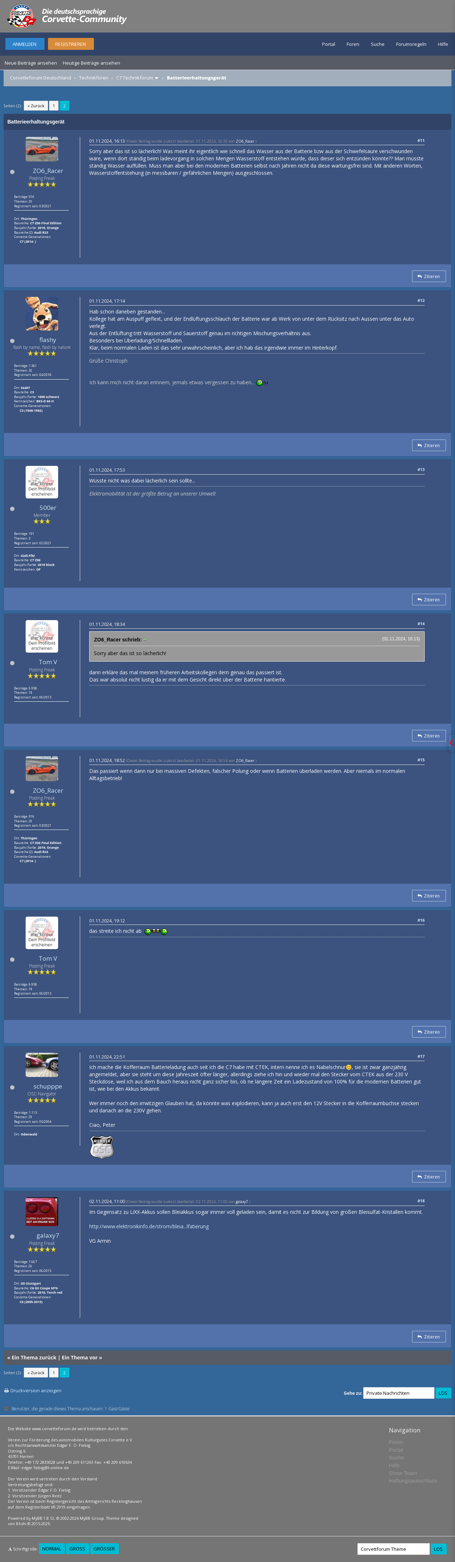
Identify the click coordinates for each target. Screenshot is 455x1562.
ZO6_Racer (48, 170)
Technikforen (93, 77)
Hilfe (443, 44)
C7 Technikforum (134, 77)
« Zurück (35, 105)
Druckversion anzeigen (35, 1390)
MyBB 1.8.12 (43, 1518)
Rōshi (21, 1523)
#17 (421, 1056)
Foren (353, 44)
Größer (104, 1548)
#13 (421, 469)
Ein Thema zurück (34, 1357)
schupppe (48, 1086)
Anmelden (24, 44)
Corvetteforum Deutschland (40, 77)
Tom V (48, 662)
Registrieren (70, 44)
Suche (378, 44)
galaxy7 (47, 1235)
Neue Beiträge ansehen (31, 63)
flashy (47, 340)
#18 (421, 1200)
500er (48, 507)
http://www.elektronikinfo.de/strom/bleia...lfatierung (149, 1226)
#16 (421, 920)
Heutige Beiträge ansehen (91, 63)
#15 (421, 759)
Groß (77, 1548)
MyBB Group (92, 1518)
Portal (328, 44)
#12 (421, 300)
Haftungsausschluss (413, 1480)
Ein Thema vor (80, 1357)
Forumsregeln (411, 44)
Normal (51, 1548)
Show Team (403, 1473)
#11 (421, 140)
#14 (421, 623)
